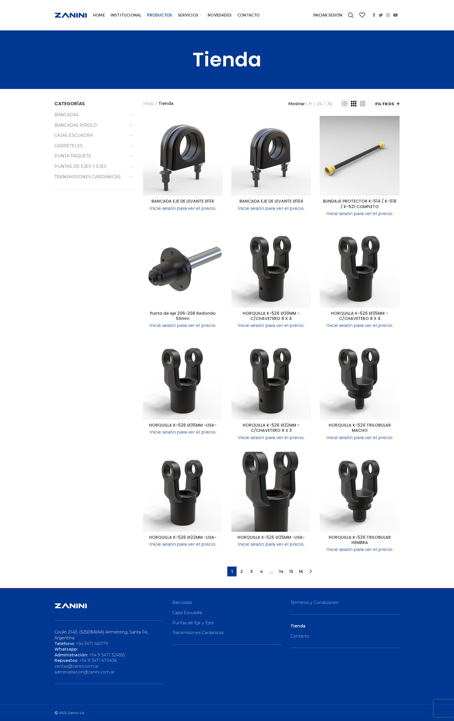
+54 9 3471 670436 (98, 660)
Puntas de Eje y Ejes (193, 622)
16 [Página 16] (301, 571)
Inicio (148, 103)
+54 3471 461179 (92, 643)
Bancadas (182, 602)
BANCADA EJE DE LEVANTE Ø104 (271, 201)
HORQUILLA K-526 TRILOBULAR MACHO (360, 428)
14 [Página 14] (281, 571)
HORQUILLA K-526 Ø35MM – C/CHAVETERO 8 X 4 (359, 316)
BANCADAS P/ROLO (75, 125)
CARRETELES (68, 145)
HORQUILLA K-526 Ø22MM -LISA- (183, 537)
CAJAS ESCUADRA (73, 135)
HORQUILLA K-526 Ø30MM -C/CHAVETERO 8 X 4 (271, 316)
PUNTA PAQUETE (72, 156)
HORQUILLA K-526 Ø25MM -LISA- (271, 537)
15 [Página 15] (291, 571)
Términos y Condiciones (314, 602)
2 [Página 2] (241, 571)
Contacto (299, 636)
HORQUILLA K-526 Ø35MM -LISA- (183, 425)
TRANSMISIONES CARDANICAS (87, 176)
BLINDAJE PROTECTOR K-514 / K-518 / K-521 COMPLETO (359, 204)
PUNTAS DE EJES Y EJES (80, 166)
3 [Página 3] (251, 571)
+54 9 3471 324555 (107, 655)
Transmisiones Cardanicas (198, 632)
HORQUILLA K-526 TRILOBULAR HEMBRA (360, 540)
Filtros (384, 103)
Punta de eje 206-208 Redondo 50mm (183, 316)
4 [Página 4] (261, 571)
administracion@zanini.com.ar (84, 672)
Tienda (297, 626)
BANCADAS (66, 114)
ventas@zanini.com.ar (76, 666)
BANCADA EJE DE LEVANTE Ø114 (182, 201)
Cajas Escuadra (187, 612)
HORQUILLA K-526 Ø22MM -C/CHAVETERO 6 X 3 (271, 428)
